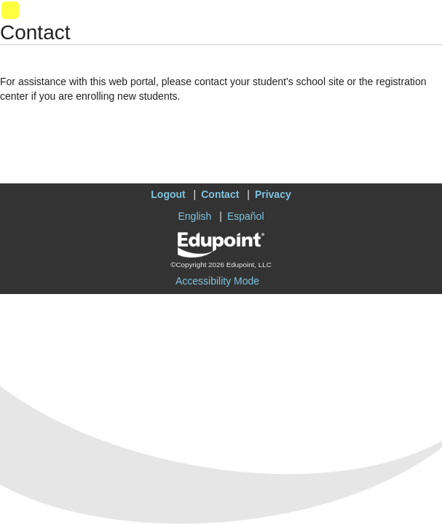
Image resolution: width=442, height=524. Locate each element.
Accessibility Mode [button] (217, 281)
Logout (168, 194)
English (194, 216)
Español (245, 216)
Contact (220, 194)
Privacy (273, 194)
